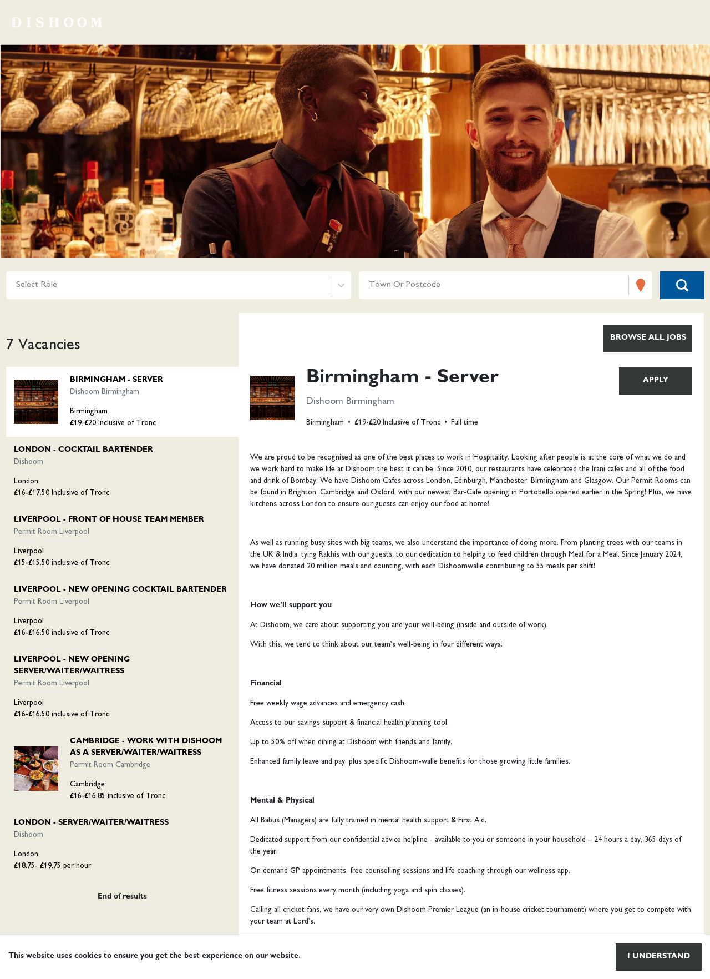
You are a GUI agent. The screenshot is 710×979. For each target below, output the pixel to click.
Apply (655, 381)
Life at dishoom (658, 22)
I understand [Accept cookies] (658, 957)
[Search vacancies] (682, 285)
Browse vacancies (492, 22)
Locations (579, 22)
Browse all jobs (648, 338)
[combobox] (17, 285)
